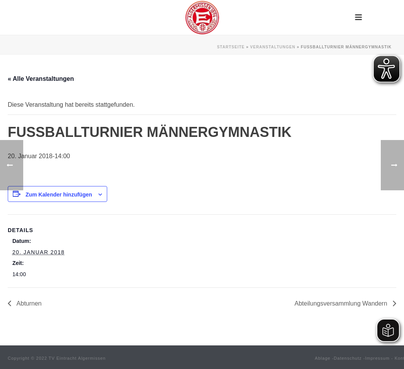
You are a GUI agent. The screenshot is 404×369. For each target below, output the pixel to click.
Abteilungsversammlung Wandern (341, 303)
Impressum (377, 358)
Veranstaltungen (272, 47)
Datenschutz (348, 358)
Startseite (231, 47)
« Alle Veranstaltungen (41, 78)
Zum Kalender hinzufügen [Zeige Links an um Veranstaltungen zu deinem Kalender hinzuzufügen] (59, 194)
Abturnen (28, 303)
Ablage (322, 358)
